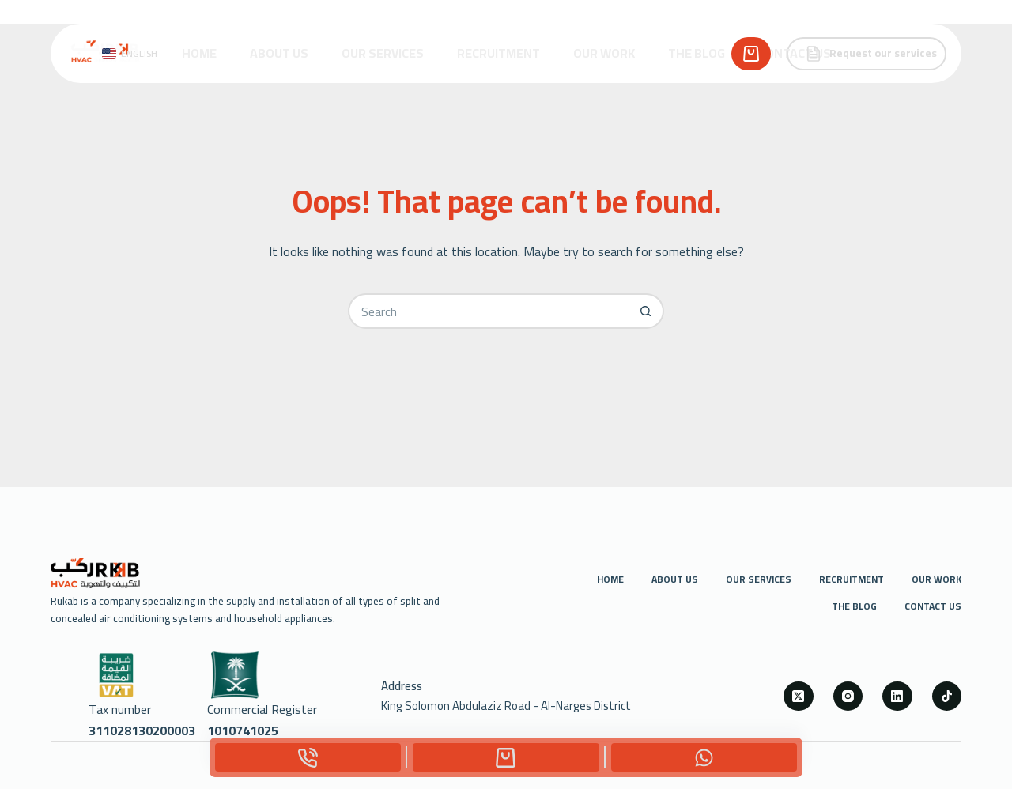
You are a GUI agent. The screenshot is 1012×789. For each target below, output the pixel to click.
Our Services (383, 53)
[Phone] (308, 757)
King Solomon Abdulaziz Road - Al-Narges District (506, 705)
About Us (279, 53)
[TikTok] (947, 696)
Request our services (871, 53)
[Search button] (646, 311)
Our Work (604, 53)
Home (199, 53)
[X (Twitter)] (799, 696)
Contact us (794, 53)
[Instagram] (848, 696)
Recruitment (498, 53)
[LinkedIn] (897, 696)
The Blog (696, 53)
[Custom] (506, 757)
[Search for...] (488, 311)
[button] (129, 54)
